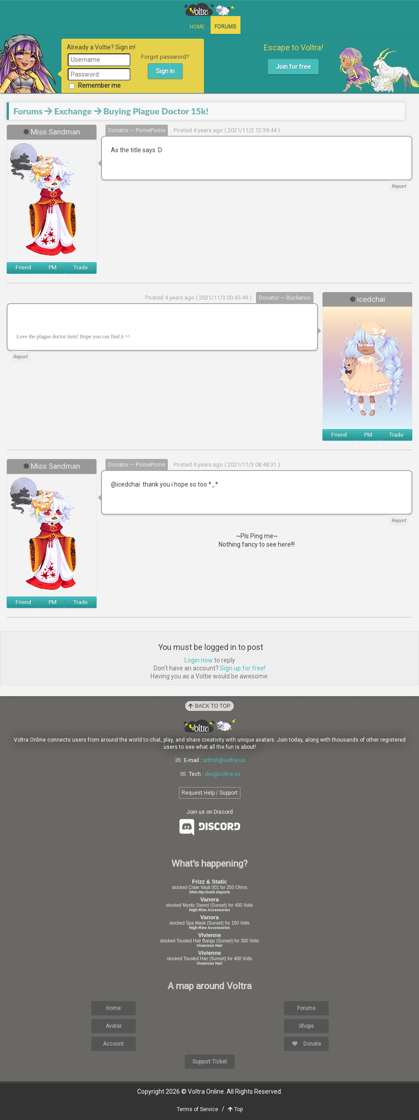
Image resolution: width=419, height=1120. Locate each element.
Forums (225, 27)
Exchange (73, 111)
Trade (80, 267)
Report (398, 186)
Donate (306, 1044)
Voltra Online (209, 9)
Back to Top (209, 706)
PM (53, 267)
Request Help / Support (210, 793)
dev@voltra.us (222, 774)
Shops (306, 1026)
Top (235, 1109)
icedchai (371, 299)
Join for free (293, 66)
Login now (198, 660)
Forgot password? (165, 56)
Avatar (114, 1026)
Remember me (95, 85)
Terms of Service (197, 1109)
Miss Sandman (55, 131)
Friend (23, 267)
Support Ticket (209, 1062)
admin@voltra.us (224, 760)
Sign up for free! (242, 668)
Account (113, 1044)
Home (197, 27)
